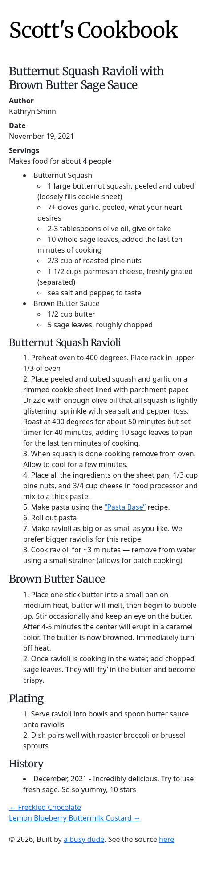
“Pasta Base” (125, 507)
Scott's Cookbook (93, 30)
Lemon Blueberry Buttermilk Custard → (75, 818)
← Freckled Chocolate (45, 807)
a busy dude (84, 839)
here (166, 839)
